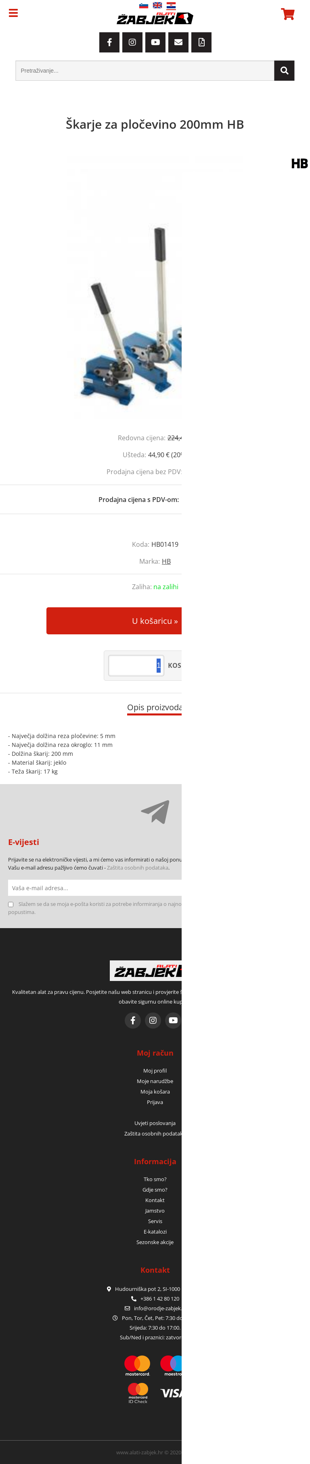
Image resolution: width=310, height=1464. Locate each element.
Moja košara (155, 1091)
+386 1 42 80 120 (155, 1298)
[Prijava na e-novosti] (294, 888)
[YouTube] (155, 42)
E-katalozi (155, 1231)
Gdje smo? (155, 1189)
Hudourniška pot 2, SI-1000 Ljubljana (155, 1289)
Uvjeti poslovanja (155, 1123)
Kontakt (155, 1200)
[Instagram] (132, 42)
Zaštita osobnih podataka (137, 867)
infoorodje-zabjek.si (160, 1308)
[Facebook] (109, 42)
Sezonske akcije (155, 1242)
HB (166, 561)
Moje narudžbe (155, 1081)
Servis (155, 1221)
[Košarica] (287, 14)
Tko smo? (155, 1179)
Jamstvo (155, 1210)
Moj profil (155, 1070)
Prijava (155, 1102)
